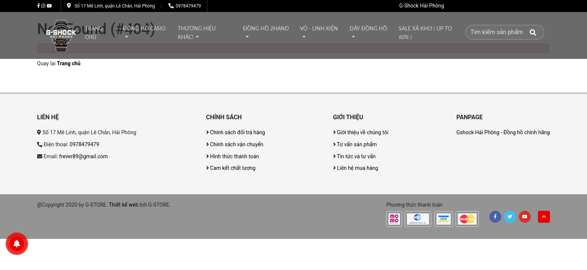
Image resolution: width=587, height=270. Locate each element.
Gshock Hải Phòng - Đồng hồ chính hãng (503, 132)
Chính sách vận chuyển (235, 144)
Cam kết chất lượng (231, 168)
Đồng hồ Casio (144, 29)
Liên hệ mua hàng (355, 168)
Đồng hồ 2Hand (266, 29)
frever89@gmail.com (83, 156)
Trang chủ (94, 33)
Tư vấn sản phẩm (355, 144)
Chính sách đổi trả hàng (235, 132)
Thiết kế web (124, 205)
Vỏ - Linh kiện (319, 29)
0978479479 (188, 6)
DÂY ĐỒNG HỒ (368, 29)
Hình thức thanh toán (232, 156)
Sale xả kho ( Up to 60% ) (425, 33)
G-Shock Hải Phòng (421, 6)
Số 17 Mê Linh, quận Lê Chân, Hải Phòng (114, 6)
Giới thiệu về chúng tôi (361, 132)
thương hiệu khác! (197, 33)
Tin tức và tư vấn (354, 156)
